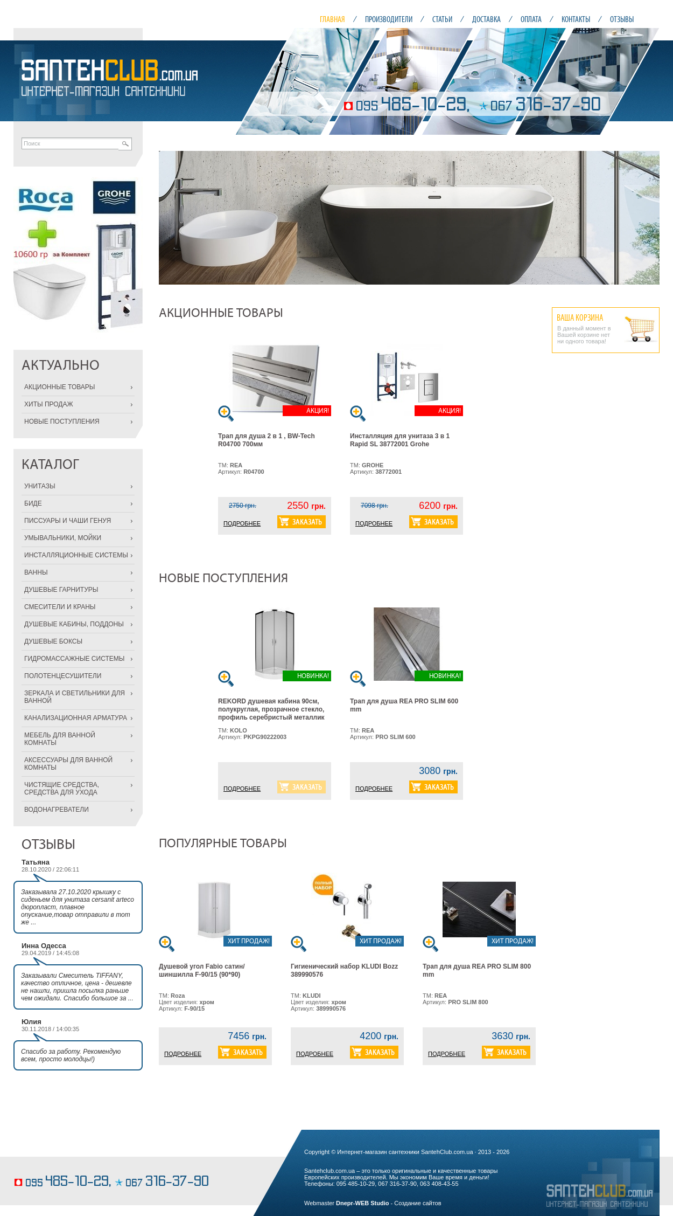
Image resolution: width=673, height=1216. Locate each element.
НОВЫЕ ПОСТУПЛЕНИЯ (62, 421)
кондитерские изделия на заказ (55, 1166)
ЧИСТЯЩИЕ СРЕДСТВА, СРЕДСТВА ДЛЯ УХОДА (61, 788)
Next (645, 217)
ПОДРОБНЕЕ (242, 523)
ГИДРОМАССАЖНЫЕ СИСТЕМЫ (74, 658)
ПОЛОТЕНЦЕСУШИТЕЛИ (62, 676)
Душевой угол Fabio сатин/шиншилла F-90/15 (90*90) (201, 970)
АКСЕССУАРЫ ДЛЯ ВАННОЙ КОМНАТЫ (68, 763)
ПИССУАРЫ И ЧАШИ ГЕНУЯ (67, 520)
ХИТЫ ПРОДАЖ (48, 404)
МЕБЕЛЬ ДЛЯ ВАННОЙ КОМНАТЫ (59, 739)
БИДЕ (33, 503)
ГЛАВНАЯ (332, 19)
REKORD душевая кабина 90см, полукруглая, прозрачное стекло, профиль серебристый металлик (271, 709)
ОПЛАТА (531, 19)
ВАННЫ (36, 572)
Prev (172, 217)
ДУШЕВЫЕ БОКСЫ (53, 641)
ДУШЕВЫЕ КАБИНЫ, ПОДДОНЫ (74, 624)
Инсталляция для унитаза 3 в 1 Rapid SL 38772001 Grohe (400, 440)
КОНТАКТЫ (576, 19)
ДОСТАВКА (486, 19)
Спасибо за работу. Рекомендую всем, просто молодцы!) (71, 1055)
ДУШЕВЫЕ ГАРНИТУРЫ (61, 589)
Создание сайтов (417, 1203)
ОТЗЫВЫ (622, 19)
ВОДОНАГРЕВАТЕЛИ (56, 809)
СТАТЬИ (442, 19)
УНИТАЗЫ (39, 486)
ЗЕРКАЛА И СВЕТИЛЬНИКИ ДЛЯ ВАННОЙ (74, 696)
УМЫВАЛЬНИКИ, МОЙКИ (62, 538)
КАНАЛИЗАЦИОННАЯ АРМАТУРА (75, 718)
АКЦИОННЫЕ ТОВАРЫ (59, 387)
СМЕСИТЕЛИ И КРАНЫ (59, 607)
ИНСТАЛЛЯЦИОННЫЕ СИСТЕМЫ (76, 555)
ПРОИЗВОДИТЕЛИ (388, 19)
